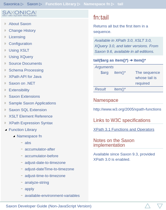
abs (28, 143)
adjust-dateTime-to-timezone (49, 169)
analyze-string (37, 182)
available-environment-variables (52, 195)
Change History (22, 30)
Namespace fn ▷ (99, 4)
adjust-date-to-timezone (45, 162)
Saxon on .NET (22, 83)
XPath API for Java (25, 76)
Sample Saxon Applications (32, 103)
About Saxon (20, 24)
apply (29, 189)
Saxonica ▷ (14, 4)
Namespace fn (29, 136)
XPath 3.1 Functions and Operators (123, 129)
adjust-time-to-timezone (45, 176)
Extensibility (19, 90)
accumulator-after (40, 149)
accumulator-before (41, 156)
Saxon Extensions (24, 96)
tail (120, 4)
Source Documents (25, 63)
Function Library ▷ (63, 4)
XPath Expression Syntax (31, 123)
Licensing (17, 37)
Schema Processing (26, 70)
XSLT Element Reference (31, 116)
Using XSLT (19, 50)
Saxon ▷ (34, 4)
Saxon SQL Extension (28, 110)
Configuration (20, 43)
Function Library (23, 129)
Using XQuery (21, 57)
